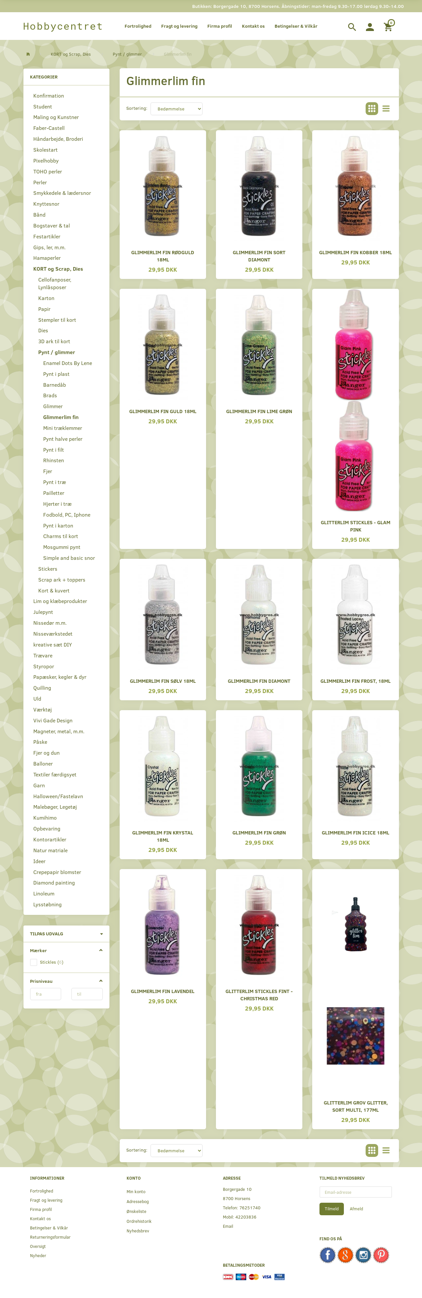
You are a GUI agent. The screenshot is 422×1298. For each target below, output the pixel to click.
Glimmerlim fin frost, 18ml (355, 680)
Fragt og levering (179, 26)
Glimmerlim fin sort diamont (259, 256)
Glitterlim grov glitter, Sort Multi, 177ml (356, 1106)
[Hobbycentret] (63, 26)
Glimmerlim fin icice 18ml (355, 832)
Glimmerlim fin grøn (259, 832)
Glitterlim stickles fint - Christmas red (259, 994)
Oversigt (38, 1246)
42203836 (245, 1217)
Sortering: (136, 108)
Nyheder (38, 1255)
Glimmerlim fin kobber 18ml (355, 252)
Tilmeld (332, 1209)
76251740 (249, 1207)
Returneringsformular (50, 1237)
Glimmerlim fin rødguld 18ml (162, 256)
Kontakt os (253, 26)
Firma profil (219, 26)
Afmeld (356, 1209)
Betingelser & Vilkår (296, 26)
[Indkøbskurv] (389, 26)
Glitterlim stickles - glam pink (355, 526)
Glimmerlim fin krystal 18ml (162, 836)
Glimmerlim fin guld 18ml (162, 411)
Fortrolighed (138, 26)
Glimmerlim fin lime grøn (259, 411)
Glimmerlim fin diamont (259, 680)
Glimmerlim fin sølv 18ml (163, 680)
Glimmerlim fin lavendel (163, 990)
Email (228, 1226)
